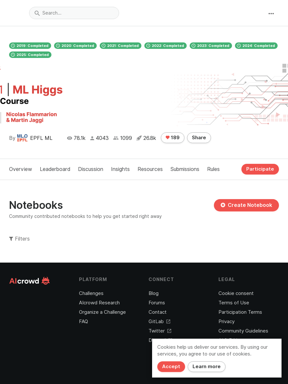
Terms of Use (233, 303)
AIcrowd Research (99, 303)
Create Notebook (246, 205)
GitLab (159, 321)
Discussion (90, 169)
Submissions (185, 169)
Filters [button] (19, 239)
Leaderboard (55, 169)
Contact (158, 312)
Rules (213, 169)
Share (199, 138)
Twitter (160, 331)
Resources (150, 169)
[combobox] (74, 13)
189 (173, 138)
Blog (154, 293)
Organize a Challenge (102, 312)
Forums (157, 303)
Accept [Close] (171, 366)
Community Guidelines (243, 331)
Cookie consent (236, 293)
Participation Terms (240, 312)
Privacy (226, 321)
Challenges (91, 293)
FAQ (83, 321)
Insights (120, 169)
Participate (260, 169)
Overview (20, 169)
